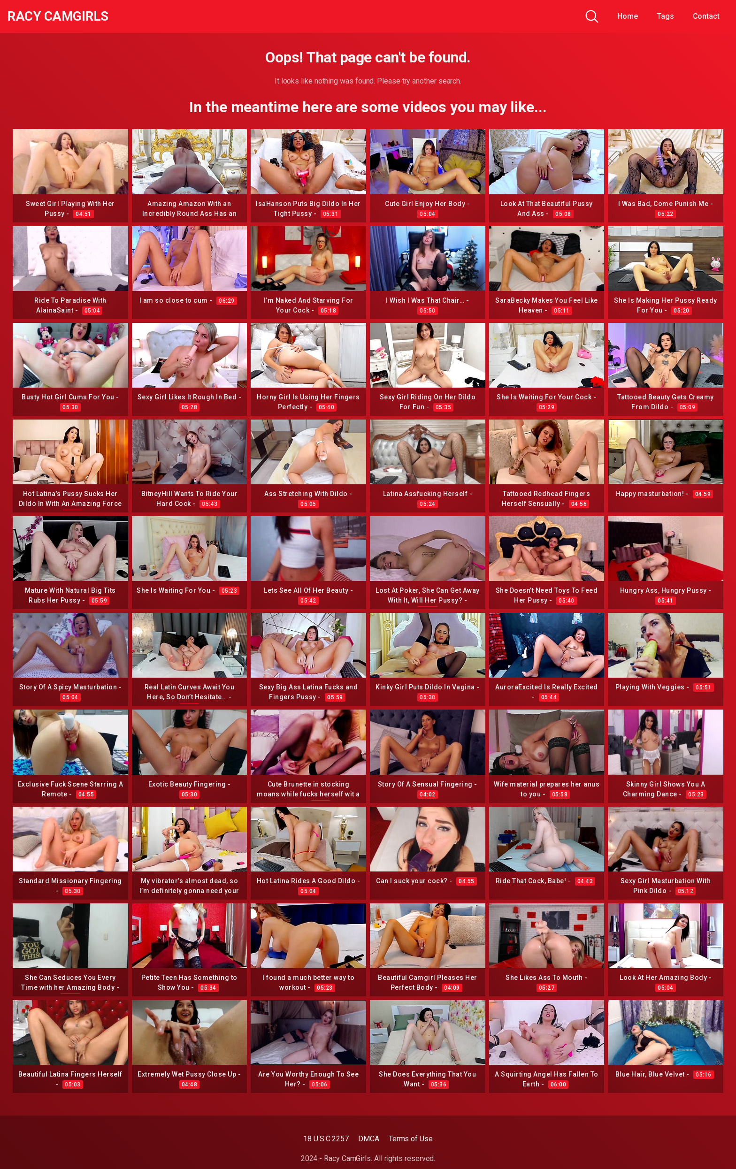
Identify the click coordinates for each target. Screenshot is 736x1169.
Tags (665, 16)
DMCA (368, 1138)
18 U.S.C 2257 (326, 1138)
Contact (706, 16)
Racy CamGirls (57, 16)
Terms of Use (411, 1138)
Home (627, 16)
